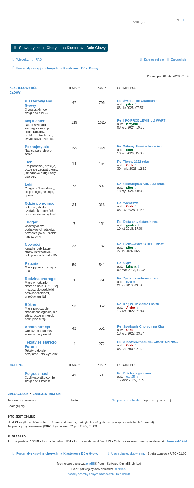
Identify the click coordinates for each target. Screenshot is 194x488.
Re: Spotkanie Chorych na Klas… (142, 326)
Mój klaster (35, 121)
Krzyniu (132, 124)
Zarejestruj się (47, 393)
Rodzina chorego (40, 278)
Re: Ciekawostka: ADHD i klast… (142, 244)
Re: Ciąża (124, 263)
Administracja (37, 327)
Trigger (31, 222)
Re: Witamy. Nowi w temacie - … (141, 146)
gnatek (131, 225)
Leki (28, 184)
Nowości (32, 244)
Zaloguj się (18, 393)
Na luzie (16, 365)
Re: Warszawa (128, 203)
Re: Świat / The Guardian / (137, 100)
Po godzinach (37, 373)
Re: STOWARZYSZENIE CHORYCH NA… (147, 342)
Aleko (130, 307)
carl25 (130, 376)
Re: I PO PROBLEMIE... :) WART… (142, 120)
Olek (129, 165)
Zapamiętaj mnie (156, 400)
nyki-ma (131, 281)
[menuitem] (36, 59)
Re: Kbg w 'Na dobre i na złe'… (140, 304)
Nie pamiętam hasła (126, 400)
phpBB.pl (120, 469)
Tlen (28, 162)
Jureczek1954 (176, 441)
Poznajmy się (37, 146)
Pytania (31, 263)
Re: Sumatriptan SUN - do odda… (142, 184)
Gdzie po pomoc (40, 203)
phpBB (90, 463)
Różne (30, 304)
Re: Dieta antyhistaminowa (137, 221)
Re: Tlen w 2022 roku (133, 161)
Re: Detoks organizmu (134, 373)
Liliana (131, 266)
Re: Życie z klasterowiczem (137, 278)
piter (129, 104)
